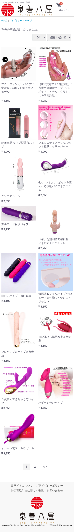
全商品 (4, 20)
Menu (64, 3)
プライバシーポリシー (49, 485)
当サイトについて (22, 485)
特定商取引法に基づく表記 (27, 490)
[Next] (45, 467)
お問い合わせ (55, 490)
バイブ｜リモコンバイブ (20, 20)
